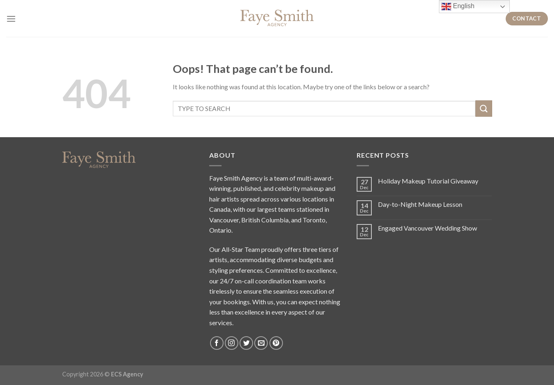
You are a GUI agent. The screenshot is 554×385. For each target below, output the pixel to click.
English (458, 6)
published (247, 188)
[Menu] (11, 19)
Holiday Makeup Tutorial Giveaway (428, 181)
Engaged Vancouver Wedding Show (427, 228)
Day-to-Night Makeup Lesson (420, 204)
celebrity (287, 188)
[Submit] (483, 108)
